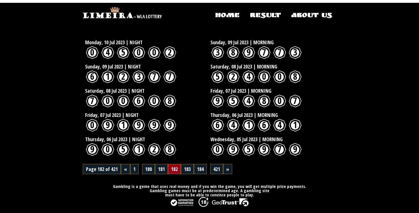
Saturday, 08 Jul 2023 (231, 66)
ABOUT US (311, 16)
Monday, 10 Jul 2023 (105, 42)
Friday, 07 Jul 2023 (228, 90)
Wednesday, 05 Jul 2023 (234, 139)
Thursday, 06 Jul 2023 (231, 114)
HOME (227, 16)
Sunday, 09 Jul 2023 (229, 42)
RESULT (265, 16)
